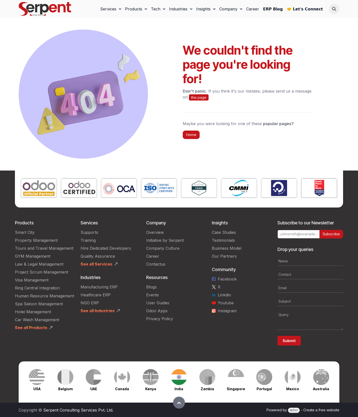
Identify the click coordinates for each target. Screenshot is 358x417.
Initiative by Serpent (165, 240)
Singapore (236, 389)
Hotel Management (33, 311)
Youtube (226, 302)
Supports (89, 232)
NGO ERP (90, 302)
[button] (334, 9)
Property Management (36, 240)
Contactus (155, 264)
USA (37, 389)
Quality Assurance (98, 256)
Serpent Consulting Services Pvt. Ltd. (78, 410)
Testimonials (223, 240)
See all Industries (98, 310)
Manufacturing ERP (99, 286)
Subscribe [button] (331, 234)
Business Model (226, 248)
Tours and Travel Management (44, 248)
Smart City (25, 232)
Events (152, 294)
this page (198, 97)
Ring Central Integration (37, 287)
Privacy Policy (159, 318)
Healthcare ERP (96, 294)
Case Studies (224, 232)
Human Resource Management (44, 295)
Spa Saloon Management (39, 303)
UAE (93, 389)
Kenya (150, 389)
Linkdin (224, 294)
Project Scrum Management (41, 272)
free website (328, 410)
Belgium (65, 389)
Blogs (151, 286)
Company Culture (162, 248)
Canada (122, 389)
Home (191, 134)
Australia (321, 389)
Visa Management (31, 280)
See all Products (31, 327)
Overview (155, 232)
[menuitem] (110, 9)
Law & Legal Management (39, 264)
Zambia (207, 389)
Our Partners (224, 256)
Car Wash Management (37, 319)
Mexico (292, 389)
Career (152, 256)
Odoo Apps (157, 310)
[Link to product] (39, 189)
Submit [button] (289, 341)
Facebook (227, 279)
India (179, 389)
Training (88, 240)
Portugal (264, 389)
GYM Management (32, 256)
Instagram (227, 310)
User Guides (157, 302)
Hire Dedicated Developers (106, 248)
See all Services (96, 264)
